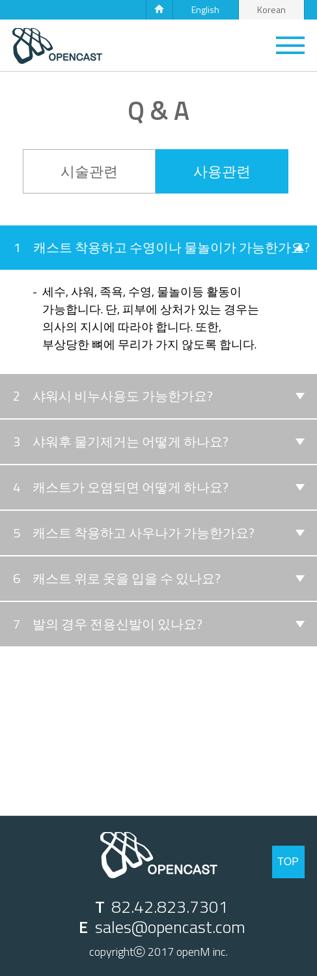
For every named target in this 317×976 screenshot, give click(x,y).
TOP (288, 861)
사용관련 (222, 171)
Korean (271, 9)
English (205, 9)
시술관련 (89, 171)
